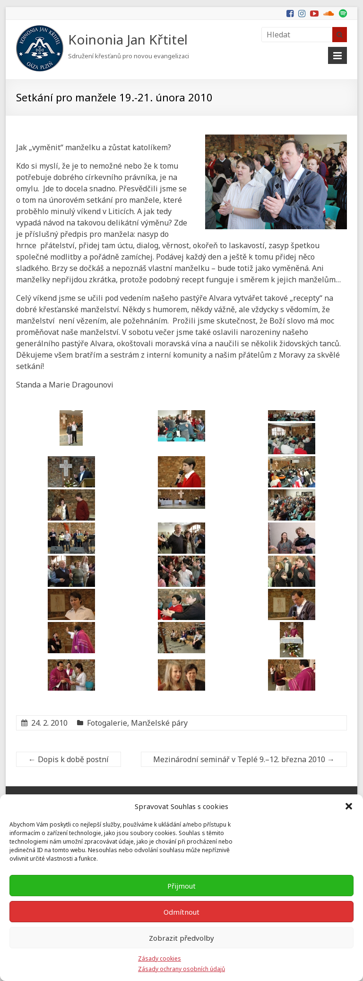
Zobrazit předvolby (181, 938)
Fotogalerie (107, 723)
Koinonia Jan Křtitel (128, 39)
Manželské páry (159, 723)
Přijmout (181, 886)
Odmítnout (181, 912)
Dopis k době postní (68, 759)
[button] (349, 806)
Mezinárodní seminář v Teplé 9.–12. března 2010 (244, 759)
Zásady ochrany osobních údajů (181, 969)
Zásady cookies (159, 958)
